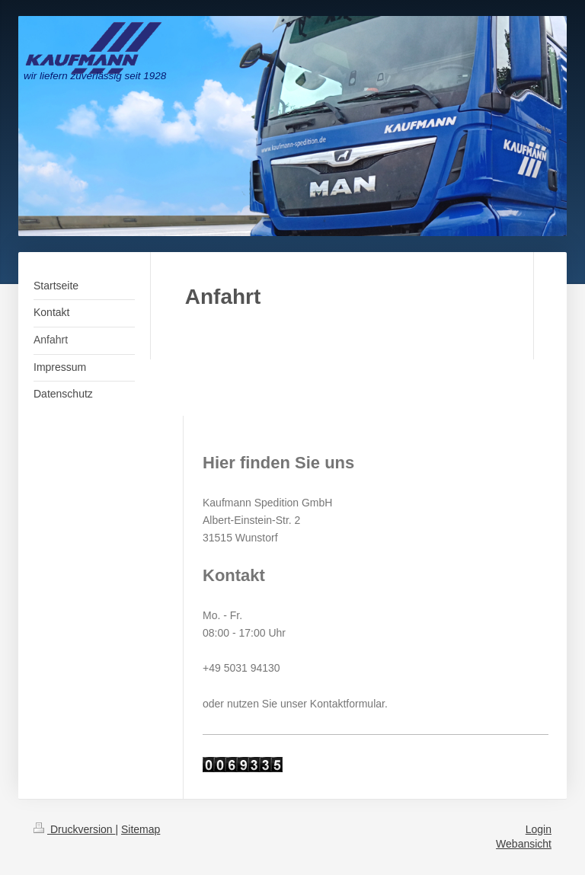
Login (538, 829)
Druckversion (74, 829)
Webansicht (523, 844)
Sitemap (140, 829)
